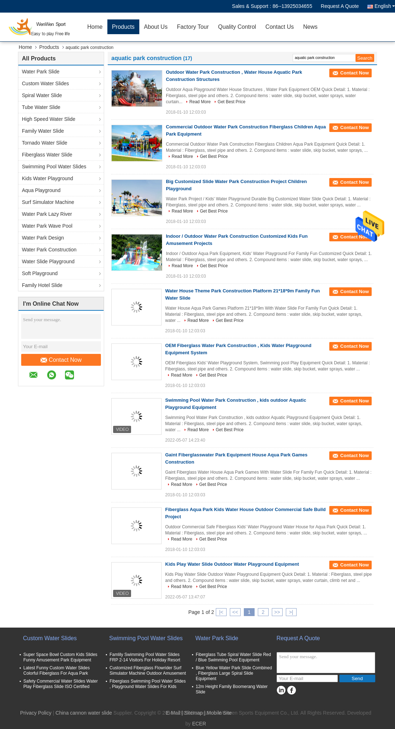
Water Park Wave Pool (47, 226)
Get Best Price (231, 101)
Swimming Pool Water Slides (54, 166)
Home (95, 27)
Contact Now (61, 360)
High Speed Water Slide (48, 119)
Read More (199, 101)
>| (291, 612)
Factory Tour (193, 27)
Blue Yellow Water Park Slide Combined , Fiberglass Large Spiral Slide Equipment (234, 673)
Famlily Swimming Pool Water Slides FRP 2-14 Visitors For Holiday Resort (145, 657)
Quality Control (237, 27)
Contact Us (279, 27)
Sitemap (193, 713)
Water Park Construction (49, 249)
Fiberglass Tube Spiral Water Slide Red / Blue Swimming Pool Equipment (233, 657)
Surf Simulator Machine (48, 202)
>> (277, 612)
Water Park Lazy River (47, 214)
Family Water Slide (43, 131)
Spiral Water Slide (42, 95)
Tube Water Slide (41, 107)
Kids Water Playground (47, 178)
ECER (199, 723)
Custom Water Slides (45, 83)
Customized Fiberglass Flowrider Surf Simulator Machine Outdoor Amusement (148, 670)
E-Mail (173, 713)
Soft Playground (40, 273)
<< (235, 612)
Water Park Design (43, 238)
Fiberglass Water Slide (47, 155)
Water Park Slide (41, 71)
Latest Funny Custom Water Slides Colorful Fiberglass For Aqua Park (56, 670)
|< (221, 612)
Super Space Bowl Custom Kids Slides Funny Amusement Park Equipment (60, 657)
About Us (156, 27)
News (310, 27)
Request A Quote (340, 6)
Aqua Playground (41, 190)
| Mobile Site (218, 713)
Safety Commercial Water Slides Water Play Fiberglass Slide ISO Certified (60, 684)
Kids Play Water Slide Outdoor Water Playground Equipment (232, 564)
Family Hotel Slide (42, 285)
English (385, 6)
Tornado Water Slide (44, 143)
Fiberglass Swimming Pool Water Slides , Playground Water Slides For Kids (148, 684)
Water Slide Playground (48, 261)
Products (123, 27)
